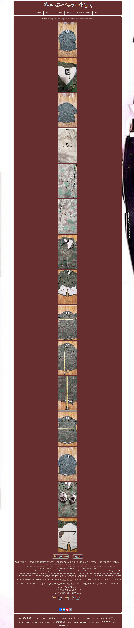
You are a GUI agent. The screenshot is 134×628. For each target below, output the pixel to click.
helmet (59, 621)
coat (53, 622)
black (114, 622)
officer (68, 626)
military (52, 618)
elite (89, 622)
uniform (74, 626)
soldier (47, 622)
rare (44, 618)
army (109, 617)
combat (27, 622)
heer (21, 622)
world (34, 619)
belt (19, 618)
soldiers (70, 618)
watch (32, 622)
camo (64, 618)
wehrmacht (98, 617)
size (64, 622)
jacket (76, 622)
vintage (70, 622)
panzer (116, 619)
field (89, 618)
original (105, 621)
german (27, 617)
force (38, 618)
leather (77, 618)
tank (84, 619)
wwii (62, 625)
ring (93, 622)
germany (83, 622)
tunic (36, 622)
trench (97, 622)
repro (41, 622)
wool (59, 618)
